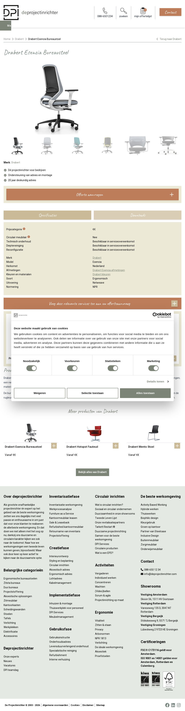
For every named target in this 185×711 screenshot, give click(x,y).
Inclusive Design (150, 535)
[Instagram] (178, 704)
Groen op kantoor (150, 526)
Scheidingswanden (14, 608)
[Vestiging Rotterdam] (161, 603)
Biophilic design (149, 517)
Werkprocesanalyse (60, 508)
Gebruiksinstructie (59, 636)
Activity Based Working (154, 503)
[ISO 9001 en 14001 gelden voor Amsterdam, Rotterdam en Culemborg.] (161, 661)
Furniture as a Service (61, 512)
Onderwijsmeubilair (152, 548)
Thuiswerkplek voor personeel (66, 607)
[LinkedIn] (173, 704)
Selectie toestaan (92, 393)
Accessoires (11, 635)
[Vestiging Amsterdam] (161, 594)
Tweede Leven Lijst (106, 517)
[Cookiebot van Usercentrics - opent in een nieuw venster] (155, 315)
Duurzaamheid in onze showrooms (115, 512)
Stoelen (8, 613)
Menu (11, 28)
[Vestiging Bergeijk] (161, 615)
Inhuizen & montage (60, 602)
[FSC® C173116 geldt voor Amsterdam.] (161, 651)
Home (7, 39)
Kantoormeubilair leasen (63, 517)
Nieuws (8, 660)
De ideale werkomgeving (109, 646)
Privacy (99, 628)
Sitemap (100, 704)
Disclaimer (87, 704)
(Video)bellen (102, 590)
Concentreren (103, 581)
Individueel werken (105, 577)
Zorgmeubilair (149, 543)
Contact (170, 12)
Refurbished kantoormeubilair (66, 526)
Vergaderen (102, 572)
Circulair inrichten (59, 564)
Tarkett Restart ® (105, 526)
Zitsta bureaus (12, 582)
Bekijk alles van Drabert (92, 471)
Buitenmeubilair (150, 539)
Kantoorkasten (12, 604)
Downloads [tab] (137, 215)
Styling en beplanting (61, 559)
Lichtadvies (55, 577)
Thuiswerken (148, 512)
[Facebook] (167, 704)
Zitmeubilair (10, 599)
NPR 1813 (100, 637)
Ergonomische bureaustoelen (20, 577)
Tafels (7, 617)
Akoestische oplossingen (18, 595)
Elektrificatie (11, 630)
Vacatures (9, 664)
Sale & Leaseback (59, 521)
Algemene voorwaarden (55, 704)
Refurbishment (58, 654)
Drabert (19, 39)
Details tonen (155, 381)
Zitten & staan (103, 624)
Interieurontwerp (58, 555)
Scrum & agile (103, 594)
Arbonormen (102, 633)
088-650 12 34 (151, 568)
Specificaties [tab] (47, 215)
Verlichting (10, 621)
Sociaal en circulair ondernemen (113, 508)
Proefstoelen (102, 655)
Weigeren (40, 393)
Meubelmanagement (61, 615)
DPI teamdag (11, 669)
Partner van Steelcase (153, 530)
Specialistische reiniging (63, 649)
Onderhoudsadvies (60, 641)
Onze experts (11, 655)
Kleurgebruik (148, 521)
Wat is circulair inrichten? (109, 503)
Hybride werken (149, 508)
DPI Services (56, 611)
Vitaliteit (99, 619)
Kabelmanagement (60, 582)
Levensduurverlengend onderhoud (69, 645)
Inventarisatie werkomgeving (65, 503)
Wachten (100, 585)
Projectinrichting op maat (109, 599)
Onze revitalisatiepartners (110, 521)
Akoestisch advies (59, 568)
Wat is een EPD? (104, 552)
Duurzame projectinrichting (110, 530)
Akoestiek (100, 650)
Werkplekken (11, 626)
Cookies (75, 704)
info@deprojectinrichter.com (159, 573)
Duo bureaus (11, 586)
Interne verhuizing (59, 658)
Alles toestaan (145, 393)
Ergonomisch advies (60, 573)
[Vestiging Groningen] (161, 624)
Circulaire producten (106, 547)
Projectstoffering (13, 591)
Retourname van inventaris (64, 530)
